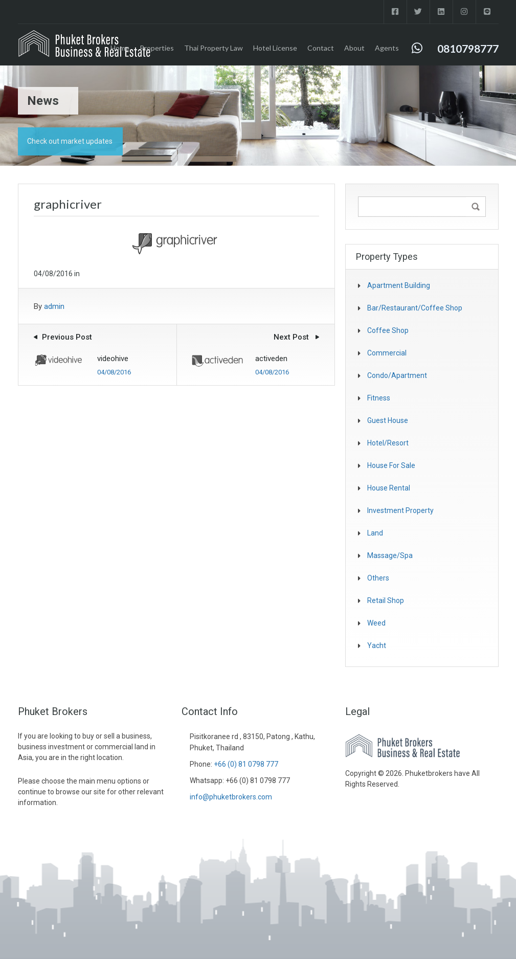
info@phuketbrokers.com (231, 797)
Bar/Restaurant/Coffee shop (414, 308)
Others (378, 578)
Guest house (387, 420)
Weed (376, 623)
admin (54, 306)
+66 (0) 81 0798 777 (246, 764)
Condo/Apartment (397, 375)
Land (375, 533)
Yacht (376, 645)
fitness (378, 398)
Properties (157, 47)
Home (119, 47)
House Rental (388, 488)
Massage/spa (390, 555)
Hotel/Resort (388, 443)
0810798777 (468, 48)
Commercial (387, 353)
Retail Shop (385, 600)
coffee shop (388, 330)
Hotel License (275, 47)
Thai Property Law (213, 47)
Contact (320, 47)
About (354, 47)
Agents (387, 47)
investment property (400, 510)
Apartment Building (398, 285)
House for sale (391, 465)
